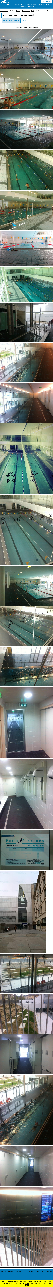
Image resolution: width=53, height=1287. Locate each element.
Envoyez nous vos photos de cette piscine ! (26, 27)
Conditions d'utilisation (6, 1271)
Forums (41, 4)
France (18, 11)
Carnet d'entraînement (30, 4)
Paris (32, 11)
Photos (24, 20)
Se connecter (46, 1)
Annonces (23, 6)
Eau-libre (31, 6)
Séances (16, 20)
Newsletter (50, 1271)
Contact (32, 1271)
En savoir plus (46, 1283)
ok (27, 1285)
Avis (10, 20)
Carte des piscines (16, 4)
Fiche (5, 20)
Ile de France (26, 11)
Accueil (7, 4)
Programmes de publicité (21, 1271)
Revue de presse (41, 1271)
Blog (47, 4)
